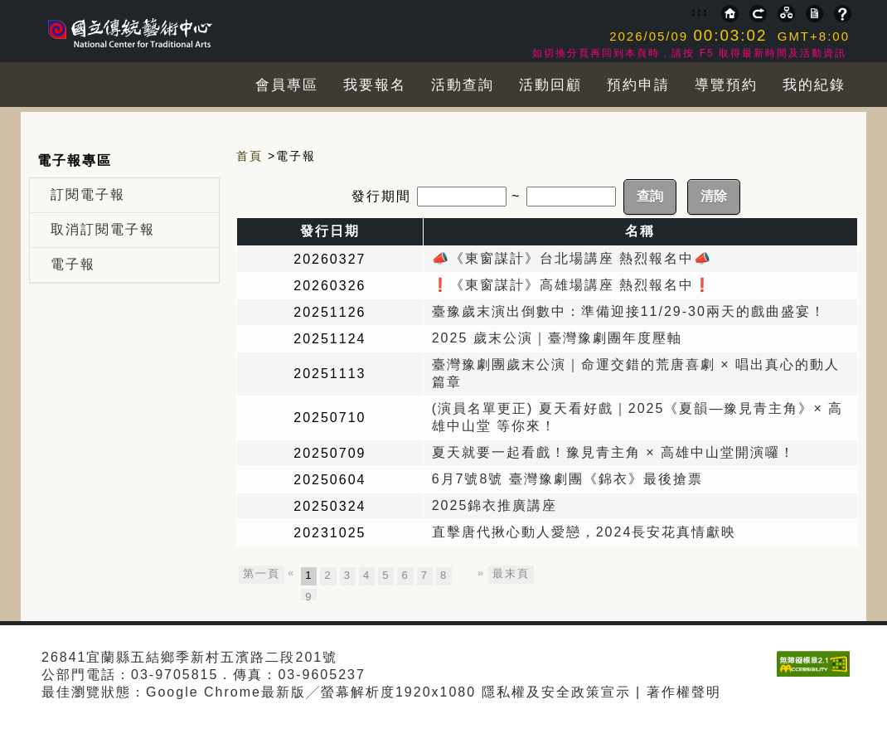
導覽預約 (726, 85)
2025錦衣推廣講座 (495, 505)
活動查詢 (462, 85)
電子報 (73, 264)
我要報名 (374, 85)
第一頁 (261, 573)
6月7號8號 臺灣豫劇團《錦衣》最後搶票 (567, 479)
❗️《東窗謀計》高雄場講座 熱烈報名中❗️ (572, 285)
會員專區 (286, 85)
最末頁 (511, 573)
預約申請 (638, 85)
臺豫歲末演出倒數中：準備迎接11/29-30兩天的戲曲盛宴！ (629, 311)
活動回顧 (550, 85)
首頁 (249, 156)
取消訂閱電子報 (103, 229)
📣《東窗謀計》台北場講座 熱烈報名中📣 (572, 258)
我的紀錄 (814, 85)
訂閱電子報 (88, 194)
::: (700, 11)
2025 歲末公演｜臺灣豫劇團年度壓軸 (557, 338)
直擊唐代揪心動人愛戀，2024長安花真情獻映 (584, 532)
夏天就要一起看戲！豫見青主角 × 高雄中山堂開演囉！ (613, 452)
